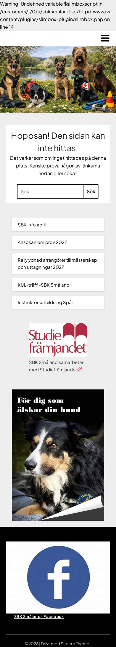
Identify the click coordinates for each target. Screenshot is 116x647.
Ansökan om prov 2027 (42, 242)
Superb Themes (76, 643)
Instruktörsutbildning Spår (45, 302)
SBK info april (32, 224)
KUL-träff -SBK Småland (44, 284)
